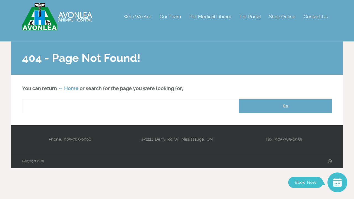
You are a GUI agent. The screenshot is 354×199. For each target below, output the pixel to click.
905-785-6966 (77, 139)
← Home (68, 88)
